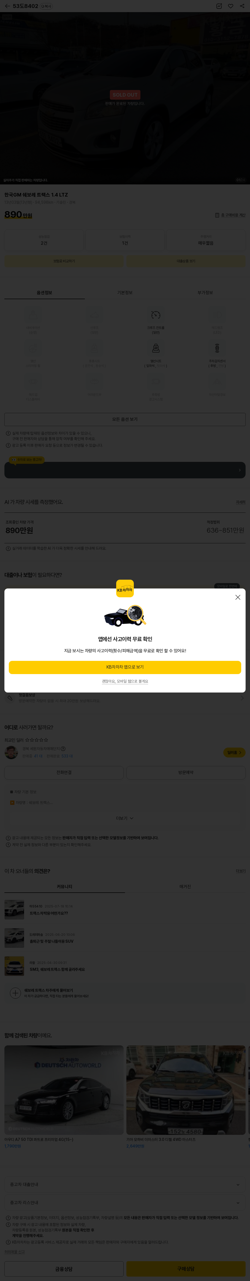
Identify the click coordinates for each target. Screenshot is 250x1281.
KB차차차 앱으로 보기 (125, 667)
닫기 (238, 597)
